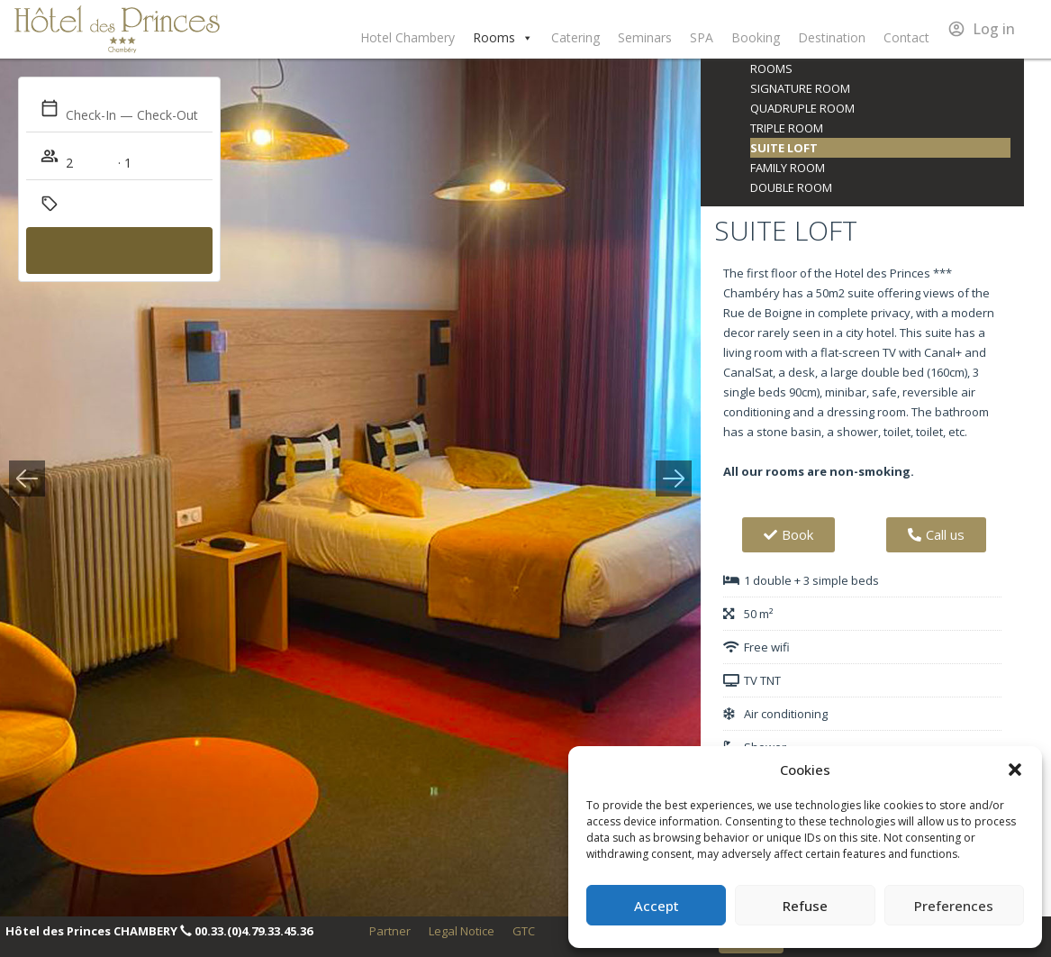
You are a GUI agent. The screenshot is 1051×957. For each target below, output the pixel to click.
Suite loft (784, 148)
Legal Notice (461, 931)
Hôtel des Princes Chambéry (117, 29)
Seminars (645, 37)
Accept (656, 906)
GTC (523, 931)
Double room (791, 187)
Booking (755, 37)
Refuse (805, 906)
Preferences (953, 906)
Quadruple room (802, 108)
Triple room (786, 128)
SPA (701, 37)
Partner (390, 931)
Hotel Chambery (407, 37)
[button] (1015, 770)
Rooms (503, 38)
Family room (787, 168)
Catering (575, 37)
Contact (906, 37)
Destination (831, 37)
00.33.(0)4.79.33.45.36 (254, 931)
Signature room (800, 88)
